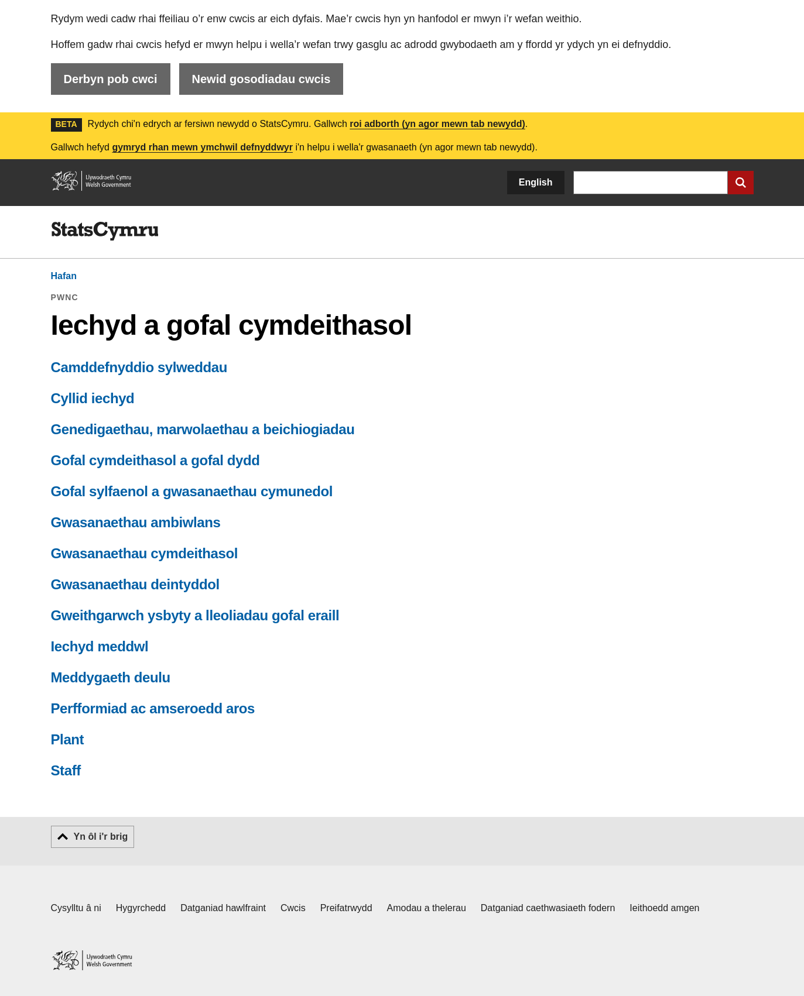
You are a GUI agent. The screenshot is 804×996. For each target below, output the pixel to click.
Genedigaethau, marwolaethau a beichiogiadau (203, 429)
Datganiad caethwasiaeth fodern (548, 908)
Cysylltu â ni (76, 908)
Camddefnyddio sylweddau (139, 367)
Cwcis (293, 908)
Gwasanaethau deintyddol (135, 584)
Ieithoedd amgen (664, 908)
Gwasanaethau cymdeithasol (144, 553)
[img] (105, 231)
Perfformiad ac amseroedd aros (153, 708)
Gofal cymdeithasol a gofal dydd (155, 460)
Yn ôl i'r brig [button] (101, 837)
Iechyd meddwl (100, 646)
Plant (67, 739)
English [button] (536, 182)
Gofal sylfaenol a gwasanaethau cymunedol (192, 491)
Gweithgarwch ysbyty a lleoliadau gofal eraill (195, 615)
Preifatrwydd (346, 908)
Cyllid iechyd (93, 398)
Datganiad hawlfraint (223, 908)
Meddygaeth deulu (110, 677)
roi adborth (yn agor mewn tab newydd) (437, 124)
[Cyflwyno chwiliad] (741, 182)
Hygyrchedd (141, 908)
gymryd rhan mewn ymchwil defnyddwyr (202, 147)
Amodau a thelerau (426, 908)
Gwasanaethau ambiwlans (136, 522)
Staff (66, 770)
